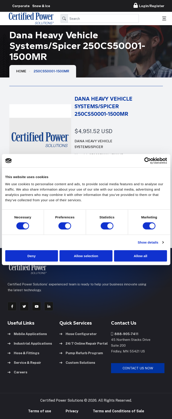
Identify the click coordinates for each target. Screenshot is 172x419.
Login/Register (149, 5)
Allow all (140, 256)
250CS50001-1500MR (51, 71)
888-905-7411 (124, 334)
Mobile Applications (27, 334)
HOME (21, 71)
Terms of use (39, 411)
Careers (17, 372)
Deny (31, 256)
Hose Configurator (78, 334)
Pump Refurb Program (81, 353)
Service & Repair (24, 362)
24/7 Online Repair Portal (83, 343)
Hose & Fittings (23, 353)
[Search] (103, 18)
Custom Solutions (77, 362)
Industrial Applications (30, 343)
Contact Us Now (138, 368)
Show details (148, 242)
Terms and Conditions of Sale (118, 411)
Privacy (72, 411)
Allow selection (86, 256)
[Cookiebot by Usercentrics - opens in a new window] (147, 160)
